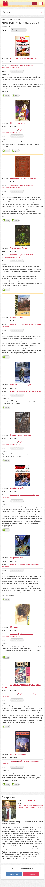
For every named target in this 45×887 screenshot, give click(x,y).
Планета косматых (17, 123)
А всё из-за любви (17, 488)
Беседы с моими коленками (21, 435)
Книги (3, 19)
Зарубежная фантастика (25, 65)
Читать (7, 95)
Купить (17, 95)
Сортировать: (6, 30)
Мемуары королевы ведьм (21, 385)
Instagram (31, 874)
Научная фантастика (24, 805)
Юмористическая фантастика (11, 67)
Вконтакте (14, 874)
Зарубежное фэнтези (34, 391)
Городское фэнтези (22, 391)
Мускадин (14, 627)
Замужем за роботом (18, 248)
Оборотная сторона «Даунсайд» (23, 178)
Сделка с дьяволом (18, 754)
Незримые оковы (17, 558)
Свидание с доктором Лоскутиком (23, 58)
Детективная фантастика (25, 324)
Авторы (9, 19)
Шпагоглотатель (16, 317)
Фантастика (13, 65)
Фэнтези (12, 391)
